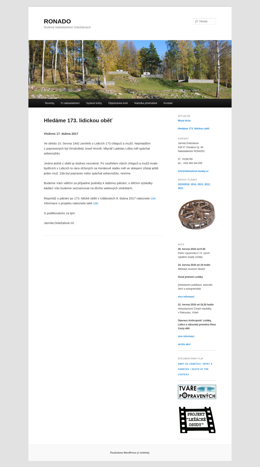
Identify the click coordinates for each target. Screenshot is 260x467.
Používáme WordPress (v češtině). (130, 452)
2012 (207, 184)
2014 (193, 184)
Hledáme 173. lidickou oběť (194, 128)
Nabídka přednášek (145, 103)
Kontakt (168, 103)
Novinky (49, 103)
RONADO (57, 21)
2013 (200, 184)
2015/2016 (184, 184)
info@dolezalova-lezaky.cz (193, 171)
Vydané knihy (94, 103)
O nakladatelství (70, 103)
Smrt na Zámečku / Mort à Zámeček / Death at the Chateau (195, 369)
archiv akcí (184, 344)
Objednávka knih (118, 103)
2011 (180, 188)
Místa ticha (184, 120)
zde (153, 198)
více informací (186, 296)
